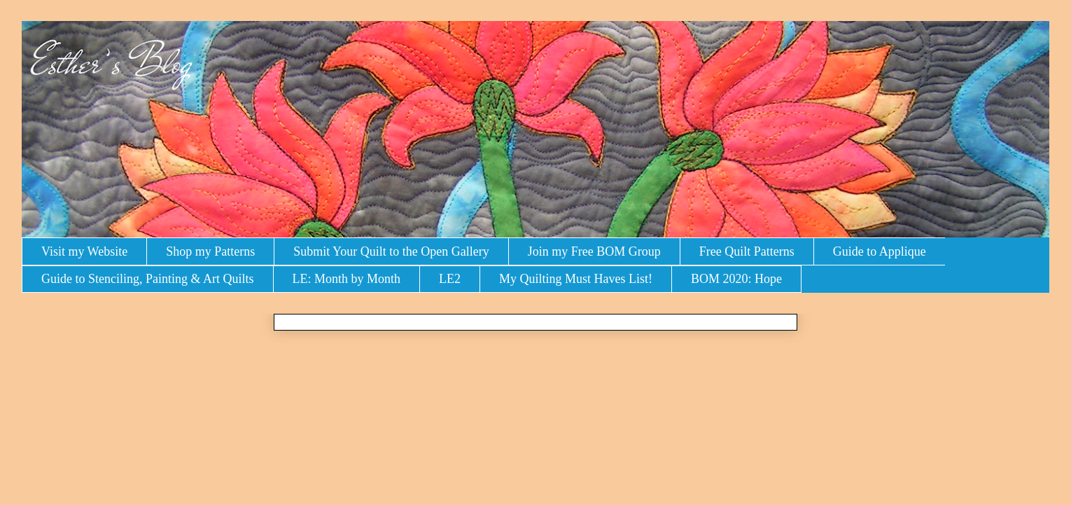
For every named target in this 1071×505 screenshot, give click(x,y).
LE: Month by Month (347, 279)
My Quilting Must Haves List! (575, 279)
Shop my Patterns (210, 251)
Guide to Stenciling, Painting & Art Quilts (147, 279)
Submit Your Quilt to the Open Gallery (391, 251)
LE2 (450, 279)
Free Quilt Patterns (746, 251)
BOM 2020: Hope (736, 279)
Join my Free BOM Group (594, 251)
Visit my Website (84, 251)
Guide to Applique (879, 251)
